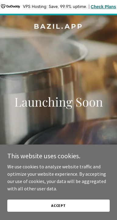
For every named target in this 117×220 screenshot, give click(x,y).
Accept (58, 205)
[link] (58, 27)
